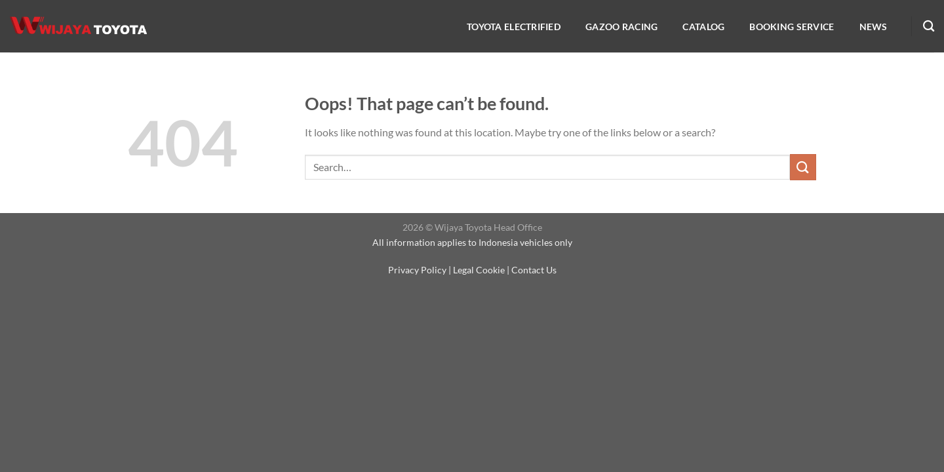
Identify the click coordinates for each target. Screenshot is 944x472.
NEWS (873, 26)
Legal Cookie (479, 269)
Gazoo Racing (621, 26)
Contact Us (534, 269)
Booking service (791, 26)
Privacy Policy (417, 269)
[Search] (928, 26)
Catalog (703, 26)
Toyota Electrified (513, 26)
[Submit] (803, 167)
